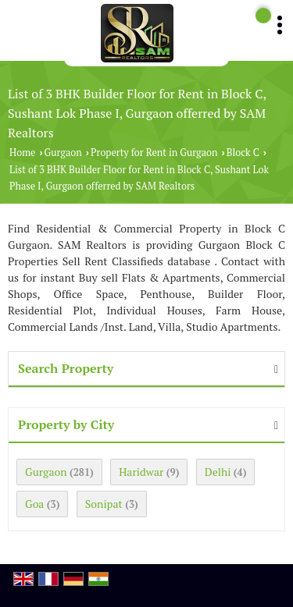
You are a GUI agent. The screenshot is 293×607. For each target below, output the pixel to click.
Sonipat (104, 503)
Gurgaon (63, 152)
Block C (243, 152)
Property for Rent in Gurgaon (154, 152)
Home (22, 152)
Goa (34, 503)
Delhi (218, 471)
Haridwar (141, 471)
